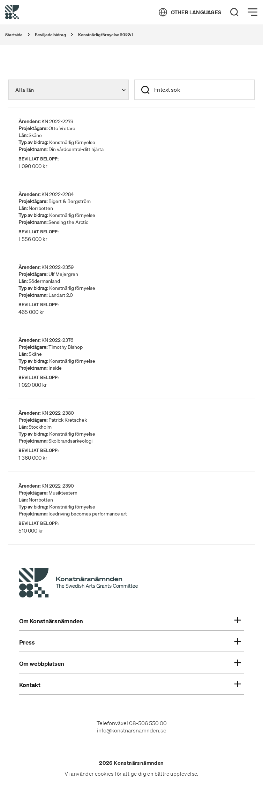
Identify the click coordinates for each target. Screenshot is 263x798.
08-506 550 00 (148, 723)
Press (130, 642)
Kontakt (130, 685)
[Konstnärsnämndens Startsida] (78, 584)
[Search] (234, 12)
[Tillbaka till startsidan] (12, 12)
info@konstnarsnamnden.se (131, 730)
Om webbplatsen (130, 664)
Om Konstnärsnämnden (130, 621)
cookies (104, 774)
